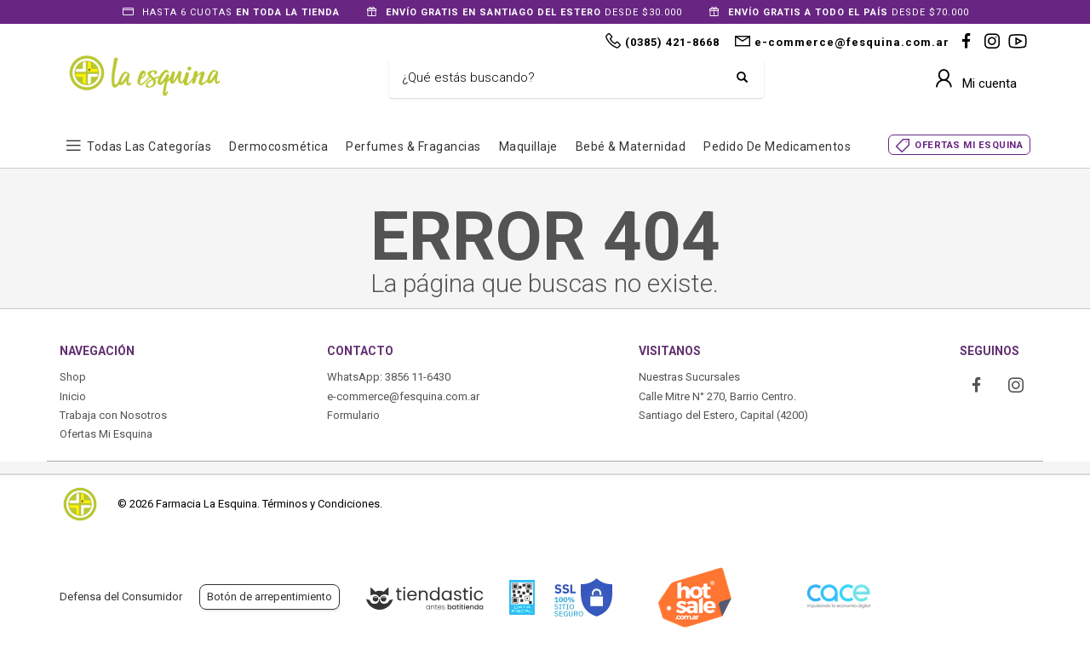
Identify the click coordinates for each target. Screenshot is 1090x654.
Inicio (73, 396)
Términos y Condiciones (321, 503)
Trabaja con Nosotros (113, 415)
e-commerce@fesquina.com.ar (403, 396)
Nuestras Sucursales (689, 376)
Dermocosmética (278, 146)
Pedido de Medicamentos (777, 146)
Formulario (353, 415)
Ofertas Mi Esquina (106, 433)
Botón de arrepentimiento (269, 596)
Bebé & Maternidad (631, 146)
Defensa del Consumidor (121, 596)
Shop (73, 376)
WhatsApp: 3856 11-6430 (388, 376)
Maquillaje (528, 146)
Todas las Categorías (149, 146)
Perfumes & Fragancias (413, 146)
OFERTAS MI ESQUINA (969, 145)
